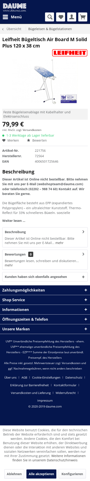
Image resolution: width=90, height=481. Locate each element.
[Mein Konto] (71, 16)
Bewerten (37, 140)
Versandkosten (71, 363)
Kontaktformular (65, 385)
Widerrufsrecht (66, 393)
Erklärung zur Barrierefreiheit (29, 385)
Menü (12, 16)
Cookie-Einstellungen (46, 377)
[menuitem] (12, 16)
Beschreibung (15, 232)
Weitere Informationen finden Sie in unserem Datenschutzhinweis (49, 458)
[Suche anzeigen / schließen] (49, 16)
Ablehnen (14, 474)
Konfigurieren (72, 474)
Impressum (45, 400)
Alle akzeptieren (41, 474)
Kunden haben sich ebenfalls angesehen (36, 277)
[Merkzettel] (60, 16)
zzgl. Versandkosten (28, 130)
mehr (59, 243)
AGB (24, 377)
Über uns (10, 377)
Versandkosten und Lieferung (31, 393)
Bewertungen (15, 254)
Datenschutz (73, 377)
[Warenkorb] (82, 16)
